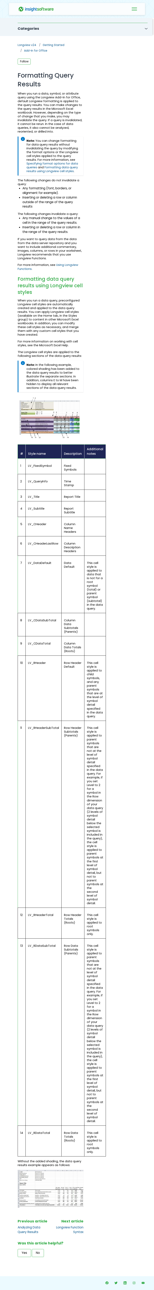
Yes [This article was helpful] (24, 1253)
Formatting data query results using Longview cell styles (52, 169)
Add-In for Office (35, 51)
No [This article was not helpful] (38, 1253)
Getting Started (53, 45)
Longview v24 (27, 45)
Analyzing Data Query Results (29, 1229)
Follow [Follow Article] (24, 61)
